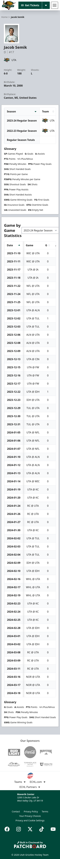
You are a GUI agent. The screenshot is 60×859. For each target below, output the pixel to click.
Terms (45, 811)
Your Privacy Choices (30, 815)
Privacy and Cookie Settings (30, 820)
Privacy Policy (31, 811)
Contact (16, 811)
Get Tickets (30, 5)
